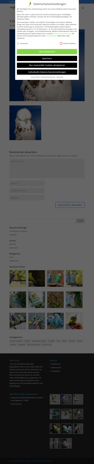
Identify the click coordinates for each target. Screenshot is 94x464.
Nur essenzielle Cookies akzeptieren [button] (47, 63)
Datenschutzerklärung (62, 32)
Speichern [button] (47, 56)
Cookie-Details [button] (35, 75)
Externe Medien (68, 41)
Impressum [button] (59, 75)
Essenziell (22, 41)
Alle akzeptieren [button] (47, 49)
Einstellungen (51, 34)
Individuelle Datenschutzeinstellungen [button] (47, 70)
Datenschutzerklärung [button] (48, 75)
